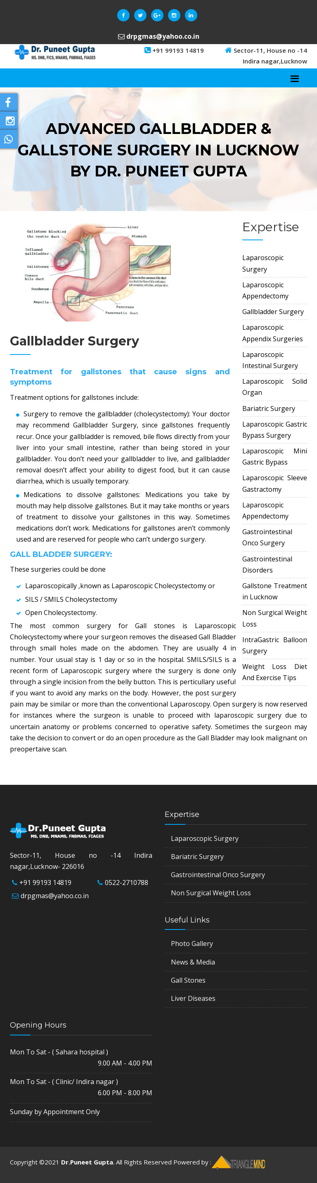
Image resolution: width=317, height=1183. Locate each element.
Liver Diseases (193, 998)
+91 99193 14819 (45, 882)
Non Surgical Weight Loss (211, 892)
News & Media (193, 962)
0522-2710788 (126, 882)
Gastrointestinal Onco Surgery (218, 874)
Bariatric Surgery (197, 856)
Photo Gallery (192, 943)
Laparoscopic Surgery (205, 838)
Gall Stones (188, 980)
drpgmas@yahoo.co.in (55, 895)
